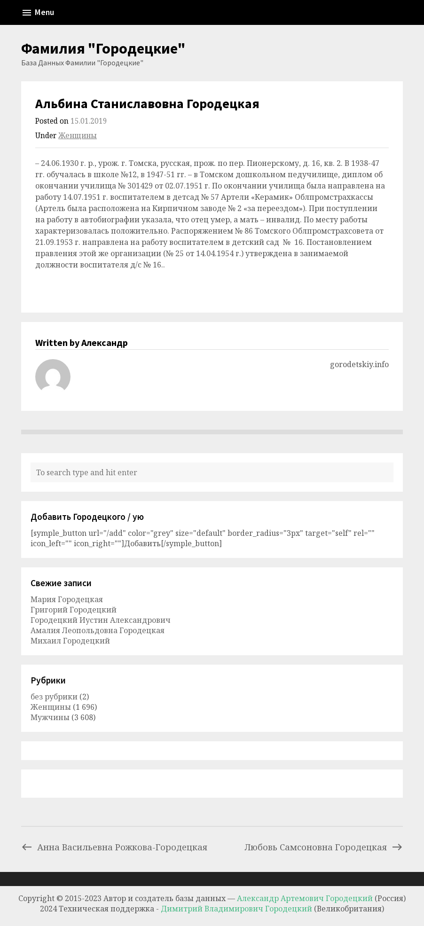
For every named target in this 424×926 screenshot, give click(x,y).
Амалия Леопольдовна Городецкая (98, 630)
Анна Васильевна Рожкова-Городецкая (114, 847)
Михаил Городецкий (70, 641)
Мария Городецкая (67, 599)
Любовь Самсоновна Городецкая (323, 847)
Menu (37, 12)
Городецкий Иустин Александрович (101, 620)
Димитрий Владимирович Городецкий (237, 908)
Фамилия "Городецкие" (103, 48)
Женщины (77, 136)
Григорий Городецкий (74, 609)
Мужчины (50, 717)
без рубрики (54, 696)
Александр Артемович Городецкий (305, 898)
